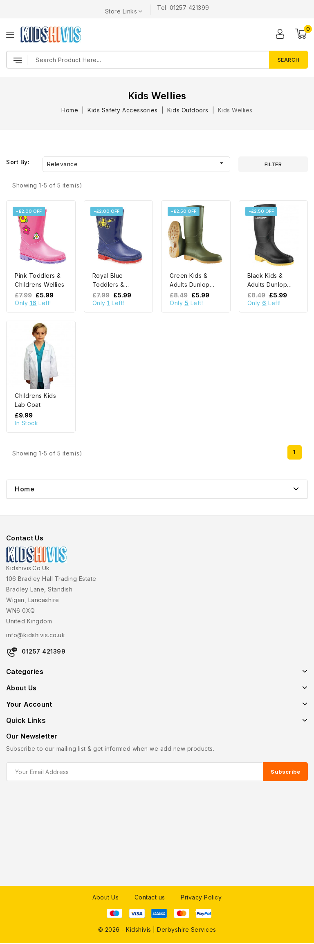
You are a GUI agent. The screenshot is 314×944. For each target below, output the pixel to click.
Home (24, 489)
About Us (105, 897)
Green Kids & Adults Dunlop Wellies (190, 284)
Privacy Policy (201, 897)
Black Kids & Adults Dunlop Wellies (267, 284)
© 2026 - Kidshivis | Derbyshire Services (157, 929)
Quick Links (26, 720)
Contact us (150, 897)
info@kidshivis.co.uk (35, 635)
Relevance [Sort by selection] (136, 163)
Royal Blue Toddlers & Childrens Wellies (117, 284)
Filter (273, 164)
